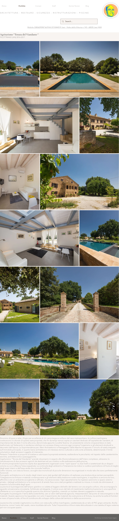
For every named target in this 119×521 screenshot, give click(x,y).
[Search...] (78, 21)
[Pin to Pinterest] (3, 44)
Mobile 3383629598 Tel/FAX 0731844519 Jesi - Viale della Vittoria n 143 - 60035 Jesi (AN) (64, 27)
